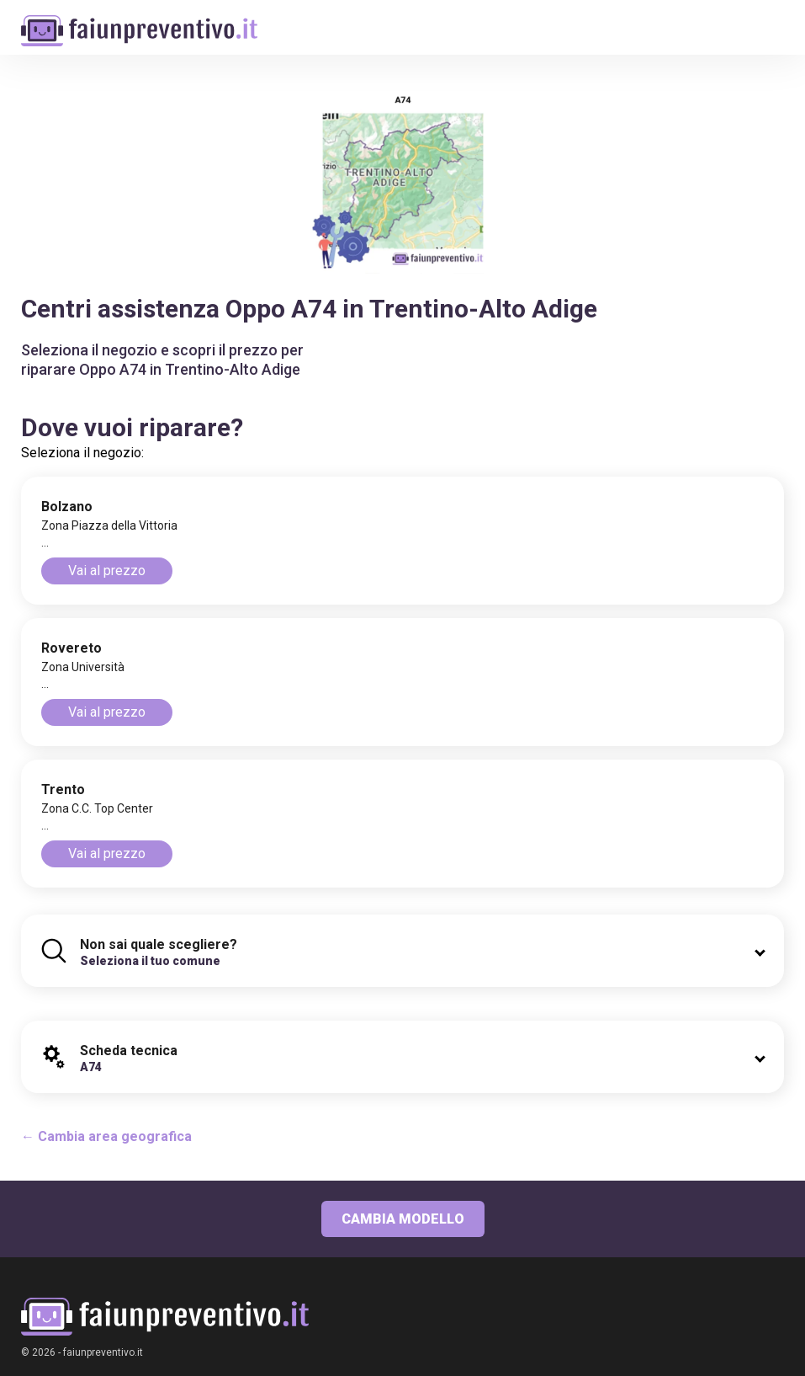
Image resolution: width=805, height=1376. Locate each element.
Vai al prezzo (107, 571)
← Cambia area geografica (106, 1136)
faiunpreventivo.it (103, 1352)
